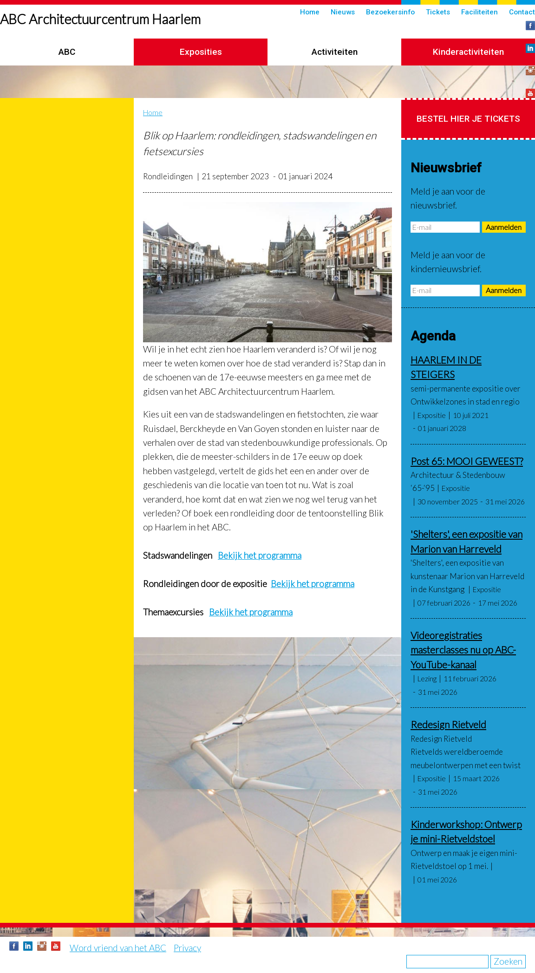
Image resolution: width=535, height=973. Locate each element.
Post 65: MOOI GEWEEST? (467, 461)
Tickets (438, 12)
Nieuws (343, 12)
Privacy (187, 947)
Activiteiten (335, 51)
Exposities (201, 51)
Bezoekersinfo (390, 12)
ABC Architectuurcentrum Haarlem (100, 19)
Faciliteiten (479, 12)
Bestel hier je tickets (468, 118)
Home (310, 12)
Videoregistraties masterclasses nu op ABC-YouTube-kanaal (463, 649)
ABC (67, 51)
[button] (267, 272)
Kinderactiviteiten (468, 51)
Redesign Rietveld (448, 724)
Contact (522, 12)
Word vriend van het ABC (118, 947)
